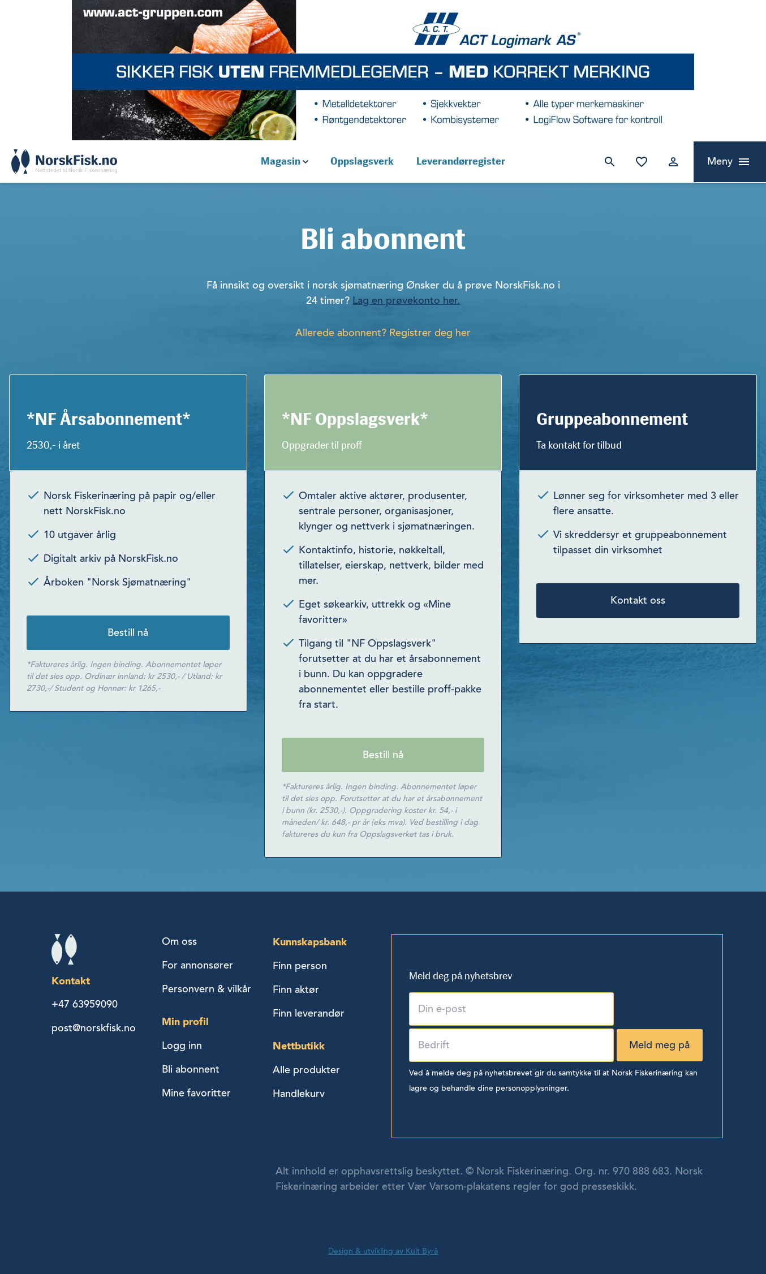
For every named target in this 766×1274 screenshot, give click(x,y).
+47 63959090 (84, 1004)
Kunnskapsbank (310, 942)
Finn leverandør (309, 1013)
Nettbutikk (299, 1046)
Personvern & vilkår (206, 989)
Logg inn (671, 161)
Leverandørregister (460, 161)
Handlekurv (299, 1093)
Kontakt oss (637, 600)
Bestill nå (127, 632)
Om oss (179, 941)
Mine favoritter (639, 161)
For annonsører (197, 965)
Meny (720, 161)
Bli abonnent (191, 1069)
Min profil (185, 1021)
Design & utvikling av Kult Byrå (383, 1251)
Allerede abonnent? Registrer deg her (383, 332)
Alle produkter (306, 1070)
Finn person (300, 965)
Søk (607, 161)
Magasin (280, 161)
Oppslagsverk (362, 161)
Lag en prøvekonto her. (406, 300)
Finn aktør (296, 989)
